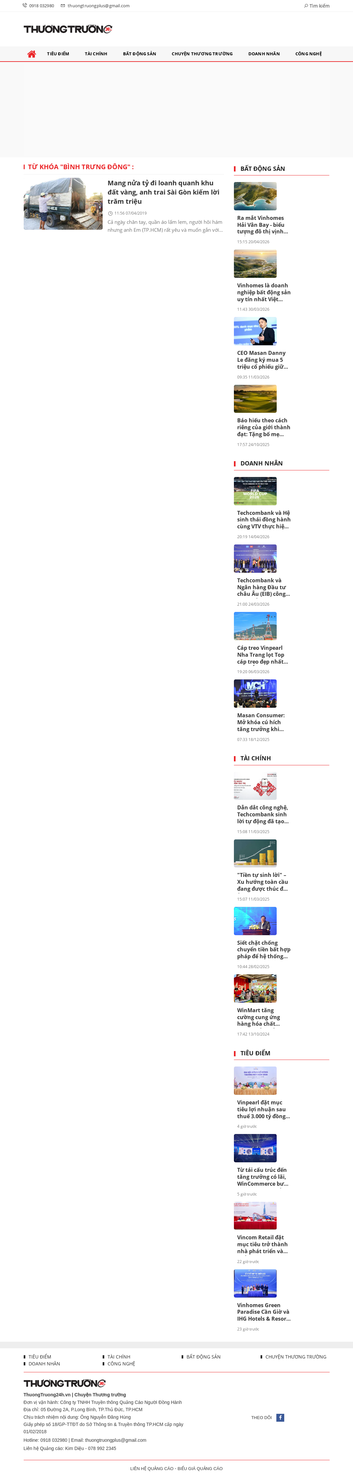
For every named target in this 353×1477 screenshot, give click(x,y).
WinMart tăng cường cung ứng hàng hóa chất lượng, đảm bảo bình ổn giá (258, 1017)
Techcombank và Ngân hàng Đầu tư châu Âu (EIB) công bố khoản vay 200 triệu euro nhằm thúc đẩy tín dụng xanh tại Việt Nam (261, 587)
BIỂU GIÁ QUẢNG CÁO (200, 1468)
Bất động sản (262, 168)
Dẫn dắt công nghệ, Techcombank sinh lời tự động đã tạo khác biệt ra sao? (262, 815)
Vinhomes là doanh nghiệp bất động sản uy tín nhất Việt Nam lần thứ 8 (264, 292)
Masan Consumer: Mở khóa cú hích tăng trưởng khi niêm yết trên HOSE (262, 722)
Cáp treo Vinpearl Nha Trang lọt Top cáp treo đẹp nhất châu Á (260, 655)
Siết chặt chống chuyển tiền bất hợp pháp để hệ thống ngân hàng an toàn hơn (263, 950)
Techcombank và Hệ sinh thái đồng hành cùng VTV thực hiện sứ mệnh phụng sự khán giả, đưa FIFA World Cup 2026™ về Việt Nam (264, 520)
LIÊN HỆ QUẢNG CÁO (151, 1468)
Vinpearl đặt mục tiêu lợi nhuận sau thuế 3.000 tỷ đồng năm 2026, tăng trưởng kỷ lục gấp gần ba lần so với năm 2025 (261, 1110)
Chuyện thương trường (295, 1357)
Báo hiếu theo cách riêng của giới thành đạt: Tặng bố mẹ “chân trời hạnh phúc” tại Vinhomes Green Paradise (263, 427)
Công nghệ (120, 1363)
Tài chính (255, 758)
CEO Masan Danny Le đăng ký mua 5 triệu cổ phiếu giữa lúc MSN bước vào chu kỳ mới (262, 360)
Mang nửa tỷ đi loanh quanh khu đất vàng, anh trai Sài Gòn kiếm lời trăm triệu (163, 192)
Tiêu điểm (255, 1053)
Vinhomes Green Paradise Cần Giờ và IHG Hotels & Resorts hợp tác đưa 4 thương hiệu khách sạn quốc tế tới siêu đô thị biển (264, 1312)
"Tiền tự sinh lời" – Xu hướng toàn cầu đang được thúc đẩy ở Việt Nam (263, 882)
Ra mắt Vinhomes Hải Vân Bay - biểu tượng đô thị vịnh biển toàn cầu (261, 225)
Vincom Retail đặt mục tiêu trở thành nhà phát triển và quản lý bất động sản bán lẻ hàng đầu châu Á (263, 1244)
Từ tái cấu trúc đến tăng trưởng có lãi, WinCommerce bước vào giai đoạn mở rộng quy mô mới (263, 1177)
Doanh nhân (261, 463)
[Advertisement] (177, 110)
